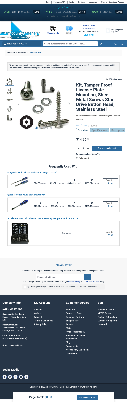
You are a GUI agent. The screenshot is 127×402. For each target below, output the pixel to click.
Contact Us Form (74, 313)
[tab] (117, 130)
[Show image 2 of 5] (40, 128)
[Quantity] (83, 148)
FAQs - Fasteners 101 (76, 332)
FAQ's (71, 2)
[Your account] (122, 43)
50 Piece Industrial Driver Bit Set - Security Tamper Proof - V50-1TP (42, 218)
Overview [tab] (83, 130)
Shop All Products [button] (15, 44)
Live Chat (89, 34)
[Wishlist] (116, 43)
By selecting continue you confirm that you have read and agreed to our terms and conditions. (63, 287)
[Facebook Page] (4, 377)
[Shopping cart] (114, 30)
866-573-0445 (89, 28)
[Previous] (18, 104)
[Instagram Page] (15, 377)
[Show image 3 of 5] (44, 128)
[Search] (100, 43)
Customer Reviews (75, 317)
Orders (37, 313)
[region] (38, 104)
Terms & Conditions (43, 321)
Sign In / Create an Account (113, 2)
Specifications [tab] (99, 130)
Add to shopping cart (107, 148)
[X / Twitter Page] (10, 377)
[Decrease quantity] (78, 148)
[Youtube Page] (21, 377)
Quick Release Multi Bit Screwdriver (26, 194)
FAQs (68, 328)
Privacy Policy (74, 281)
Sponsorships (72, 346)
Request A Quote (106, 309)
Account (38, 309)
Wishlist (38, 317)
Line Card (102, 324)
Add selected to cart (87, 397)
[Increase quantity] (88, 148)
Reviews (81, 2)
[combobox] (70, 43)
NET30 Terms (104, 313)
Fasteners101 (59, 2)
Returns (69, 324)
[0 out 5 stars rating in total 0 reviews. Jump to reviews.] (86, 125)
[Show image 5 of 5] (51, 128)
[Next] (69, 104)
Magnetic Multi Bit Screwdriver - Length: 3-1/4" (32, 172)
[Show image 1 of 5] (37, 128)
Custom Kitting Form (108, 321)
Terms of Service (92, 281)
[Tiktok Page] (26, 377)
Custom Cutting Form (108, 317)
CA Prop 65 (71, 353)
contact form (16, 345)
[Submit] (87, 277)
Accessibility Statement (77, 350)
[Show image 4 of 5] (47, 128)
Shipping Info (72, 321)
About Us (93, 2)
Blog (47, 2)
